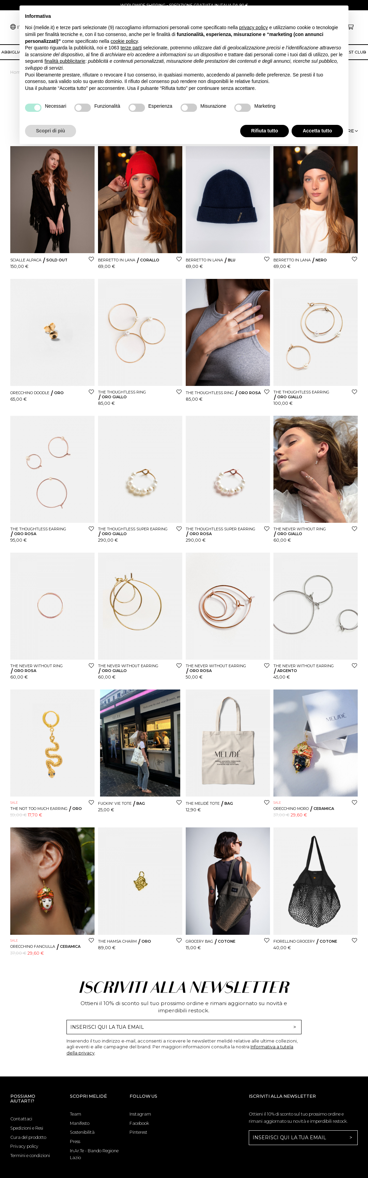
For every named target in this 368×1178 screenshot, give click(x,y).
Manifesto (79, 1123)
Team (75, 1114)
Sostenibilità (82, 1132)
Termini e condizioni (30, 1155)
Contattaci (21, 1118)
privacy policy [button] (253, 27)
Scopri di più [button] (50, 130)
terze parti (131, 47)
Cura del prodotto (28, 1137)
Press (75, 1141)
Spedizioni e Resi (26, 1128)
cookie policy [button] (124, 41)
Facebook (139, 1123)
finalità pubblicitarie (65, 61)
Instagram (140, 1114)
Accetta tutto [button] (317, 130)
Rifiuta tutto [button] (264, 130)
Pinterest (138, 1132)
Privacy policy (24, 1146)
